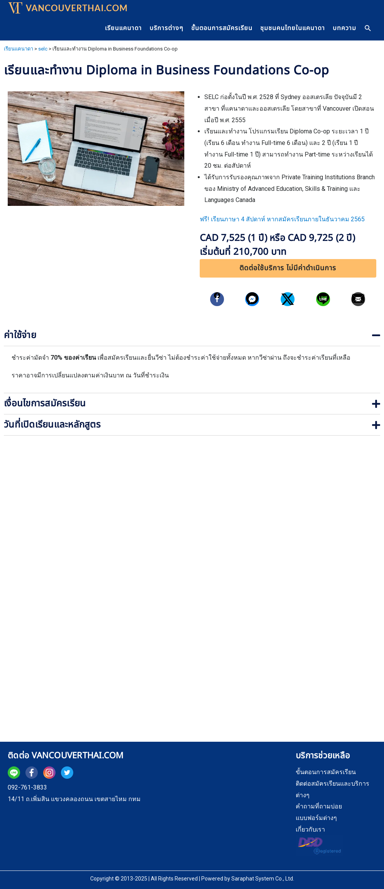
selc (42, 49)
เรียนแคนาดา (123, 28)
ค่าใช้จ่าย (20, 335)
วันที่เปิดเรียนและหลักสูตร (52, 425)
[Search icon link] (368, 28)
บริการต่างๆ (167, 28)
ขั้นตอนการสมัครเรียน (222, 28)
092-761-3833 (27, 787)
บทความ (344, 28)
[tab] (192, 335)
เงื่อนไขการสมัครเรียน (45, 404)
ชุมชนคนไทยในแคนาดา (292, 28)
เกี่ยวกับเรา (310, 829)
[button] (288, 268)
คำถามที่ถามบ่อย (319, 806)
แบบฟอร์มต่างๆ (316, 818)
